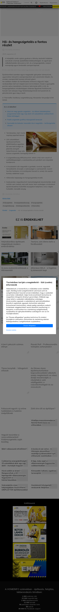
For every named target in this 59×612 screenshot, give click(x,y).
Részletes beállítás (11, 330)
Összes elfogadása (29, 325)
